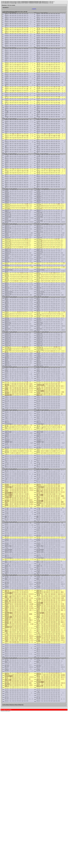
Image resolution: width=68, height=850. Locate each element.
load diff (34, 8)
